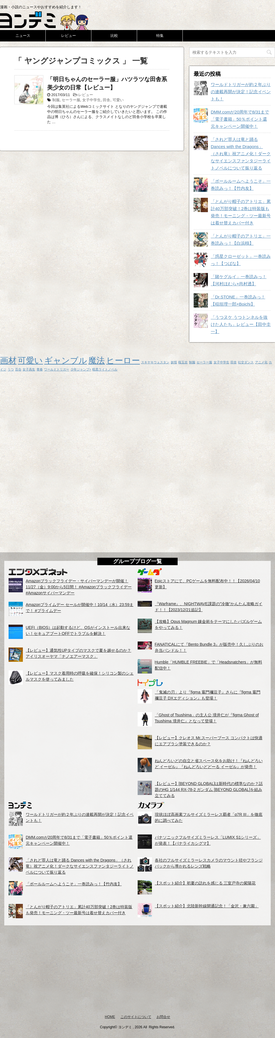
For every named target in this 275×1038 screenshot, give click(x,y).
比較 (114, 35)
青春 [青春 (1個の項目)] (40, 369)
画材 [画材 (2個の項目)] (8, 360)
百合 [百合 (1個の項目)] (18, 369)
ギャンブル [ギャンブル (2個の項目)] (65, 360)
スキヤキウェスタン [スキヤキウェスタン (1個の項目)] (155, 362)
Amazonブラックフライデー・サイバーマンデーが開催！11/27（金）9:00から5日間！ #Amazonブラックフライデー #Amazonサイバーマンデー (79, 587)
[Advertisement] (137, 970)
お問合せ (163, 1017)
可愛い (118, 100)
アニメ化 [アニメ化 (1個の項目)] (261, 362)
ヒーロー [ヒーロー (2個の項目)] (123, 360)
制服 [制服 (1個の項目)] (192, 362)
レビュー (68, 35)
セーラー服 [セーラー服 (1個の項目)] (204, 362)
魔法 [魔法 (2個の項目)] (96, 360)
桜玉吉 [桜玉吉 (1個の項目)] (183, 362)
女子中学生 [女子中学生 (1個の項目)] (221, 362)
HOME (110, 1017)
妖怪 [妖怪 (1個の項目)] (174, 362)
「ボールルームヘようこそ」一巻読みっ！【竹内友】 (74, 884)
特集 (160, 35)
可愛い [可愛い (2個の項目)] (30, 360)
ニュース (22, 35)
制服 (56, 100)
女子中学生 (91, 100)
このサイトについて (136, 1017)
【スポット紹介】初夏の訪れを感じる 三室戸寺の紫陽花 (205, 883)
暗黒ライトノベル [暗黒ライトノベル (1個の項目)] (104, 369)
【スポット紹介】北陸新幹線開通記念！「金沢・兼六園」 (207, 906)
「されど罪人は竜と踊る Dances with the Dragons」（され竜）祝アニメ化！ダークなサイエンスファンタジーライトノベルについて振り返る (241, 153)
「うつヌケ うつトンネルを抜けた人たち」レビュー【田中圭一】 (241, 324)
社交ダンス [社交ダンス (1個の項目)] (246, 362)
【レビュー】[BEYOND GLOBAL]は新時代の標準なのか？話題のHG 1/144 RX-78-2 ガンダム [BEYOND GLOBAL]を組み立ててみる (209, 789)
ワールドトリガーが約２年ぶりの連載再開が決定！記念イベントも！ (241, 91)
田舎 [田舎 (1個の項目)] (233, 362)
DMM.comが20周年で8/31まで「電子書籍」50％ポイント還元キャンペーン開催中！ (240, 119)
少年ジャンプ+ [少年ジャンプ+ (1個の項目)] (81, 369)
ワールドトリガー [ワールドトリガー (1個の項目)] (56, 369)
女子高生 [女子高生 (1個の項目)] (29, 369)
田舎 (106, 100)
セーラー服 (71, 100)
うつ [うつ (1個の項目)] (10, 369)
